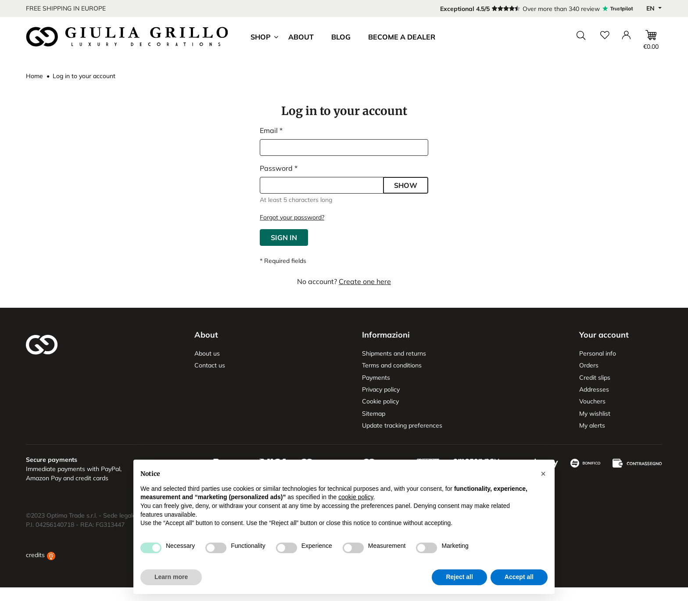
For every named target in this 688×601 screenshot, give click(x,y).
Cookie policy (380, 401)
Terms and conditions (392, 365)
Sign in (284, 237)
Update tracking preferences (402, 425)
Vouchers (592, 401)
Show (405, 185)
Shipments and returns (394, 353)
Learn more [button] (171, 576)
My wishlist (594, 413)
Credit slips (594, 377)
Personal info (597, 353)
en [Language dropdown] (651, 8)
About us (207, 353)
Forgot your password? (292, 217)
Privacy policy (381, 389)
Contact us (209, 365)
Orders (588, 365)
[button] (543, 474)
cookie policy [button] (355, 496)
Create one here (365, 281)
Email (270, 130)
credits (40, 568)
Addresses (594, 389)
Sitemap (373, 413)
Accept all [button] (519, 576)
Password (277, 168)
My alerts (592, 425)
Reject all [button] (459, 576)
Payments (376, 377)
